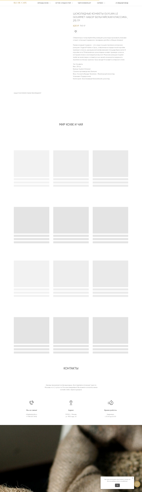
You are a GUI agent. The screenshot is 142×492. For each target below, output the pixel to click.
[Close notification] (133, 478)
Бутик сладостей (63, 3)
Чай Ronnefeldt (84, 3)
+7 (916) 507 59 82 (121, 3)
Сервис (100, 3)
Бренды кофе (43, 3)
